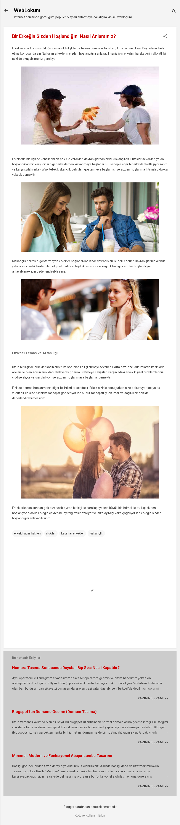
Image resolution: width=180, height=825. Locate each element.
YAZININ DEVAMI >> (153, 698)
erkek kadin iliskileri (27, 533)
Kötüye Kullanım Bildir (90, 815)
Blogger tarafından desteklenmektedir (90, 807)
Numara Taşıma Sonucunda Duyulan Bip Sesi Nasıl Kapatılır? (66, 667)
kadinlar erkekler (72, 533)
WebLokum (27, 10)
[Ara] (174, 11)
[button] (165, 37)
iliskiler (51, 533)
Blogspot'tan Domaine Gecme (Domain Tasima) (54, 711)
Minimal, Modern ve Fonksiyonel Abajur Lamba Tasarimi (62, 755)
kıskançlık (96, 533)
